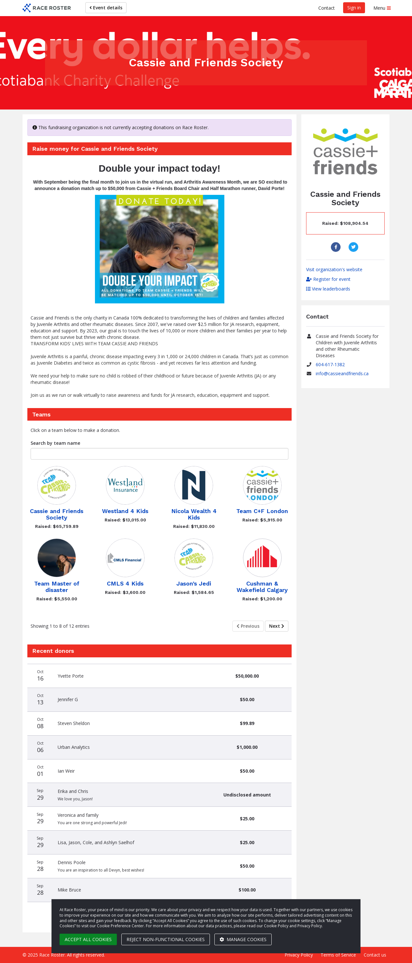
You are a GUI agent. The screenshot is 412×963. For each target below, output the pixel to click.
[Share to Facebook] (336, 247)
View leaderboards (328, 289)
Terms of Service (338, 955)
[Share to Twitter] (354, 247)
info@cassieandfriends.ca (342, 373)
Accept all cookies (88, 939)
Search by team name (55, 443)
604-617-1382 (330, 364)
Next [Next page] (276, 626)
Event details (105, 8)
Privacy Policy (299, 955)
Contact (326, 8)
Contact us (375, 955)
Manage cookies (243, 939)
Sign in (354, 8)
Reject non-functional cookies (165, 939)
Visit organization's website (334, 269)
